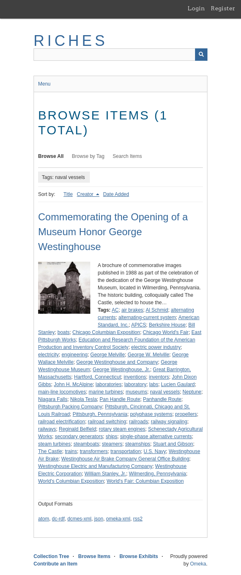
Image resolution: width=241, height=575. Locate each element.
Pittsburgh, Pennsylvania (99, 414)
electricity (48, 355)
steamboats (86, 444)
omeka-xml (118, 519)
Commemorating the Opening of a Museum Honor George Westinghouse (113, 231)
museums (136, 392)
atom (43, 519)
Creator (86, 194)
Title (67, 194)
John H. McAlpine (73, 384)
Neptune (192, 392)
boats (64, 332)
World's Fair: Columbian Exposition (144, 481)
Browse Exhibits (138, 556)
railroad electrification (61, 422)
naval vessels (165, 392)
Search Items (127, 156)
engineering (75, 355)
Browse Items (94, 556)
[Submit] (201, 54)
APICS (138, 325)
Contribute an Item (55, 564)
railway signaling (169, 422)
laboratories (109, 384)
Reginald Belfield (77, 429)
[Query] (120, 54)
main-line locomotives (62, 392)
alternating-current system (147, 317)
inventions (135, 377)
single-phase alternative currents (156, 436)
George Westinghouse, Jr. (121, 369)
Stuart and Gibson (173, 444)
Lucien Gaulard (178, 384)
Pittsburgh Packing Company (70, 407)
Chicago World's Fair (166, 332)
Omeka (198, 564)
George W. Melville (148, 355)
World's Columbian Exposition (71, 481)
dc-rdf (58, 519)
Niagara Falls (52, 399)
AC (115, 310)
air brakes (132, 310)
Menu (44, 84)
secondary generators (79, 436)
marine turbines (106, 392)
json (98, 519)
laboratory (135, 384)
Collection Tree (51, 556)
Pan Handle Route (120, 399)
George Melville (107, 355)
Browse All (51, 156)
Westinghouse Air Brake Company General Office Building (125, 459)
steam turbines (54, 444)
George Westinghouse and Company (117, 362)
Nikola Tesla (83, 399)
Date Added (116, 194)
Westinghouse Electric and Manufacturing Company (95, 466)
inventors (159, 377)
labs (153, 384)
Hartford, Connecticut (97, 377)
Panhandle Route (162, 399)
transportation (126, 451)
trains (71, 451)
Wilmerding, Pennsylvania (157, 474)
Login (196, 8)
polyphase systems (151, 414)
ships (111, 436)
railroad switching (107, 422)
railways (47, 429)
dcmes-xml (79, 519)
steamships (137, 444)
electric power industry (156, 347)
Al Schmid (157, 310)
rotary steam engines (122, 429)
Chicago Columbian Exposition (106, 332)
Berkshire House (167, 325)
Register (223, 8)
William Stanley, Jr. (105, 474)
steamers (112, 444)
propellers (186, 414)
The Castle (50, 451)
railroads (138, 422)
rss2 (137, 519)
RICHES (71, 40)
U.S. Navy (155, 451)
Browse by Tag (88, 156)
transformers (94, 451)
